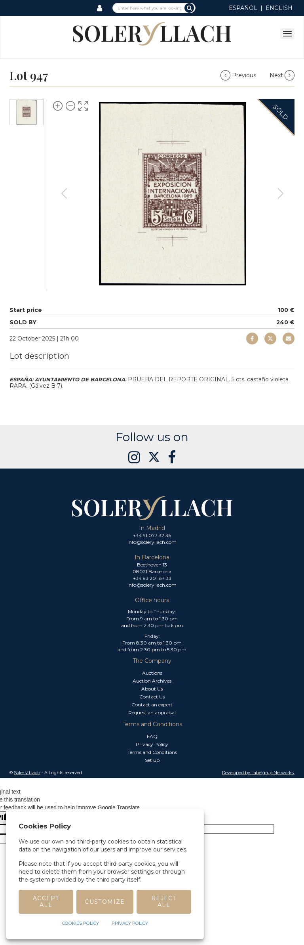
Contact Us (152, 697)
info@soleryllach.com (152, 542)
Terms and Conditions (152, 752)
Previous (239, 75)
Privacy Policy (152, 744)
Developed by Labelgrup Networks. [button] (258, 772)
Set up (152, 760)
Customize (105, 901)
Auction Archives (152, 681)
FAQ (152, 736)
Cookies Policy (80, 923)
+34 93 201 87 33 (152, 578)
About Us (152, 689)
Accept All (46, 902)
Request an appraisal (152, 712)
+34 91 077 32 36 (152, 535)
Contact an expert (152, 705)
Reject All (164, 902)
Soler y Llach (27, 772)
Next (282, 75)
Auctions (152, 673)
